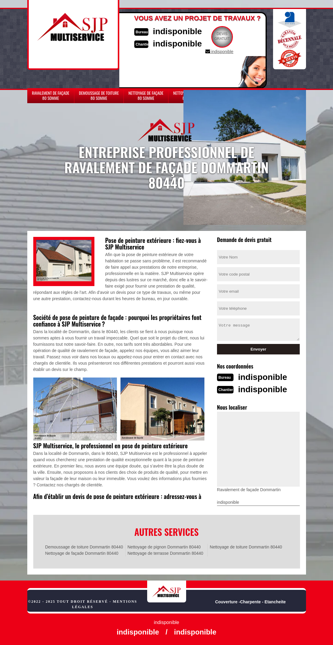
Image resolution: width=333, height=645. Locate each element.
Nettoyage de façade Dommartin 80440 (81, 552)
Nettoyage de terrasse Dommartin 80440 (165, 552)
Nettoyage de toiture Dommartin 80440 (246, 546)
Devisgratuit (226, 36)
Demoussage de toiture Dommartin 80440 (84, 546)
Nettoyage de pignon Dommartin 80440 (164, 546)
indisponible (180, 31)
